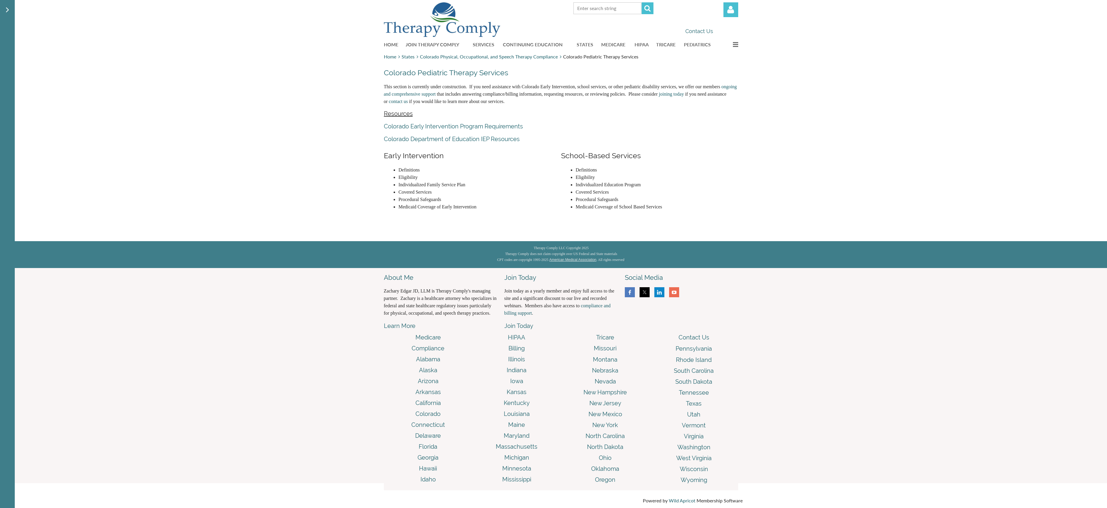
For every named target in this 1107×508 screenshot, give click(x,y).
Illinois (516, 359)
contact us (398, 101)
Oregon (605, 479)
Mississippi (516, 479)
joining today (671, 94)
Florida (428, 446)
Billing (516, 348)
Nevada (605, 381)
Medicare (428, 337)
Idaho (428, 479)
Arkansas (428, 392)
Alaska (428, 370)
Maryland (516, 435)
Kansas (516, 392)
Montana (605, 359)
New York (605, 425)
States (408, 56)
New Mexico (605, 414)
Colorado (428, 413)
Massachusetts (516, 446)
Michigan (516, 457)
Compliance (428, 348)
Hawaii (428, 468)
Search (647, 8)
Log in (730, 9)
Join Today (518, 325)
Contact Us (699, 31)
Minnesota (516, 468)
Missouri (605, 348)
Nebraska (605, 370)
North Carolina (605, 436)
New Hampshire (605, 392)
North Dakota (605, 446)
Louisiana (517, 413)
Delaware (428, 435)
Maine (516, 424)
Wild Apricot (682, 500)
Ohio (605, 457)
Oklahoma (605, 468)
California (428, 402)
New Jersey (605, 403)
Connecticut (428, 424)
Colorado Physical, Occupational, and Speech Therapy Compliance (489, 56)
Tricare (605, 337)
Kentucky (517, 402)
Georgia (428, 457)
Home (390, 56)
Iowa (516, 381)
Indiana (516, 370)
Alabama (428, 359)
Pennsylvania (694, 348)
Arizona (428, 381)
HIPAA (516, 337)
